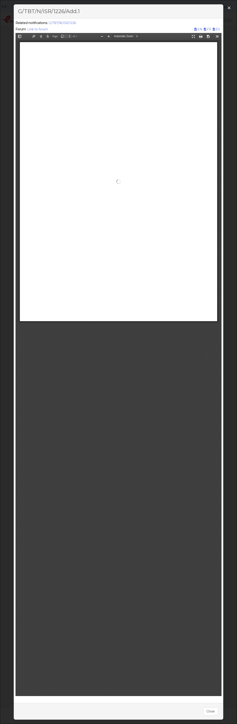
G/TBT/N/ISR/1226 (62, 23)
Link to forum (37, 29)
